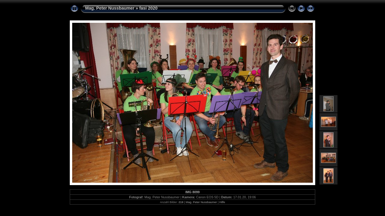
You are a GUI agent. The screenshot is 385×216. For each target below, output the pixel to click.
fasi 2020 (148, 8)
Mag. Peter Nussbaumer (109, 8)
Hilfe (222, 202)
